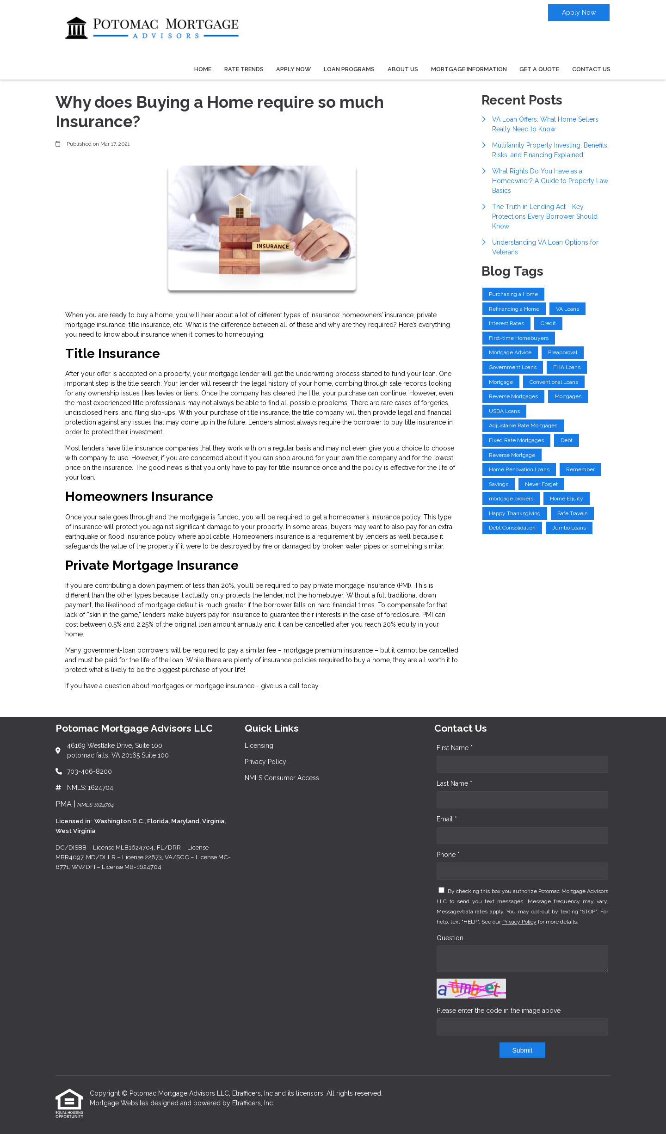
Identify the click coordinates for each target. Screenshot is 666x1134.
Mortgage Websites (120, 1103)
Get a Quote (539, 69)
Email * (447, 819)
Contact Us (591, 69)
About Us (403, 69)
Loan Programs (349, 69)
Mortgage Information (469, 69)
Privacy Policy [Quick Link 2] (265, 761)
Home (202, 69)
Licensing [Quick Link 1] (259, 745)
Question (450, 938)
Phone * (448, 854)
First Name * (455, 748)
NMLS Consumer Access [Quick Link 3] (282, 778)
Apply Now (579, 12)
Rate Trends (244, 69)
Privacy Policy (519, 921)
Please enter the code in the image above (499, 1010)
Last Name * (454, 783)
